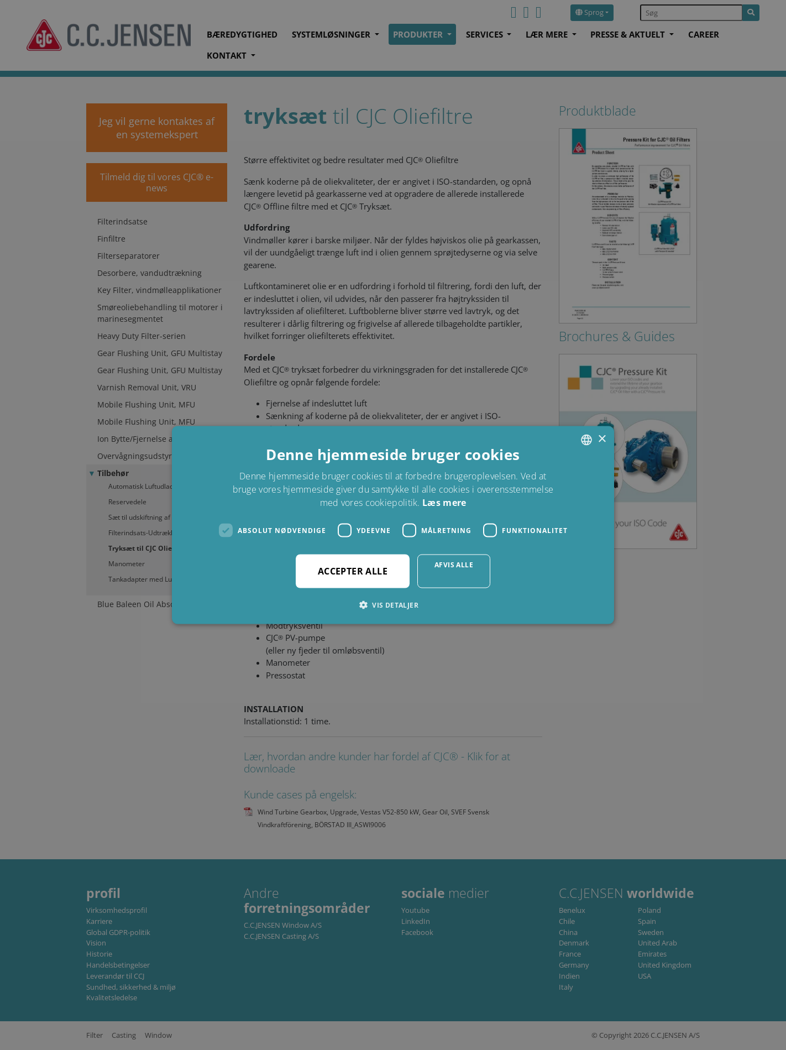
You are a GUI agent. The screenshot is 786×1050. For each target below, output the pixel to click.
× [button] (602, 439)
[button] (393, 604)
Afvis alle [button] (453, 565)
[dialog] (393, 525)
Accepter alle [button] (352, 571)
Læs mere (444, 503)
